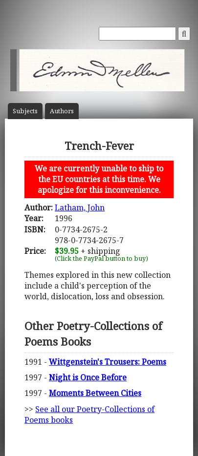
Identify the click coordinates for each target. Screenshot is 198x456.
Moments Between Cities (95, 393)
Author (62, 111)
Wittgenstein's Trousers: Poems (107, 361)
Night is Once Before (88, 377)
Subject (25, 111)
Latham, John (80, 207)
